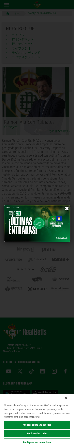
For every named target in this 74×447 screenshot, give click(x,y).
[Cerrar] (66, 398)
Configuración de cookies (37, 442)
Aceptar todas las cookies (37, 424)
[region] (37, 420)
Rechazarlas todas (37, 433)
